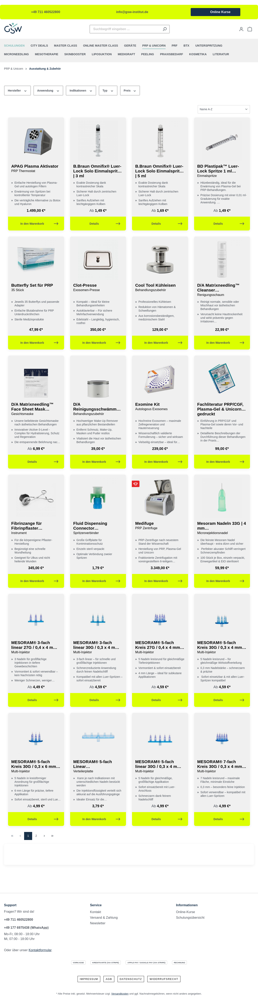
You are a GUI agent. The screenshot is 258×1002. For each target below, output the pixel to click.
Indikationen (81, 90)
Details (104, 222)
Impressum (89, 979)
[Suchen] (165, 29)
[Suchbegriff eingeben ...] (124, 29)
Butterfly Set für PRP (36, 288)
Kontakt (95, 912)
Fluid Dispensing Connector (98, 528)
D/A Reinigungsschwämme (98, 409)
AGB (109, 979)
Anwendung (48, 90)
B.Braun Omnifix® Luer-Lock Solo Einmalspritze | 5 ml (159, 171)
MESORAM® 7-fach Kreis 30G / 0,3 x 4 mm (222, 766)
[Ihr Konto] (241, 29)
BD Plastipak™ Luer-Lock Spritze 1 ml (222, 171)
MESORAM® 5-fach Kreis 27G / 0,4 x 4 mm (160, 647)
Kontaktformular (40, 950)
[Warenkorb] (250, 29)
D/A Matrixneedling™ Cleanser (222, 290)
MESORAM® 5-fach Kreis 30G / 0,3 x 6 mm (36, 766)
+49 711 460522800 (45, 12)
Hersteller (17, 90)
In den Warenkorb (39, 222)
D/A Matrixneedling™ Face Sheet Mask (36, 409)
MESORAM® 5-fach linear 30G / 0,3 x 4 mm (160, 766)
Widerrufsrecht (163, 979)
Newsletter (97, 923)
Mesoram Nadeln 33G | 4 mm (222, 528)
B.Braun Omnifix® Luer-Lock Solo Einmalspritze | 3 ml (97, 171)
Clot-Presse (98, 288)
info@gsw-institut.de (132, 12)
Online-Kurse (185, 912)
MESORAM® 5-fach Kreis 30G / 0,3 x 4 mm (222, 647)
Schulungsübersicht (190, 917)
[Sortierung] (224, 109)
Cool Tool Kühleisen (160, 288)
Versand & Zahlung (104, 917)
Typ (108, 90)
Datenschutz (131, 979)
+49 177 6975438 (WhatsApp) (26, 927)
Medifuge (160, 526)
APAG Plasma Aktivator (36, 168)
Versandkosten (120, 993)
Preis (130, 90)
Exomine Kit (160, 407)
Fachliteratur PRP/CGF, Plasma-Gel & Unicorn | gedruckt (220, 409)
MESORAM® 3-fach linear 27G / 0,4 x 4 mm (36, 647)
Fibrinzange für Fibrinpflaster (36, 528)
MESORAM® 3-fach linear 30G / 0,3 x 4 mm (98, 647)
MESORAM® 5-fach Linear (98, 766)
